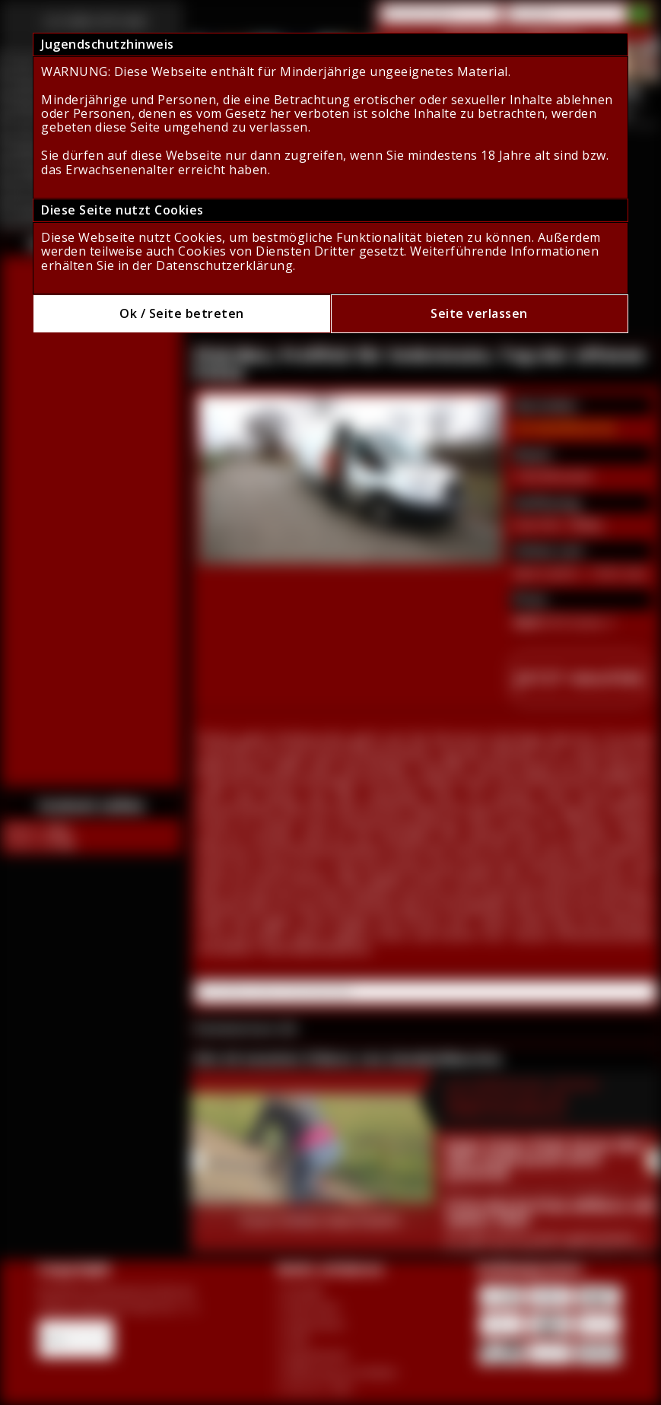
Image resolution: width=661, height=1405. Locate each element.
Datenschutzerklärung (224, 265)
